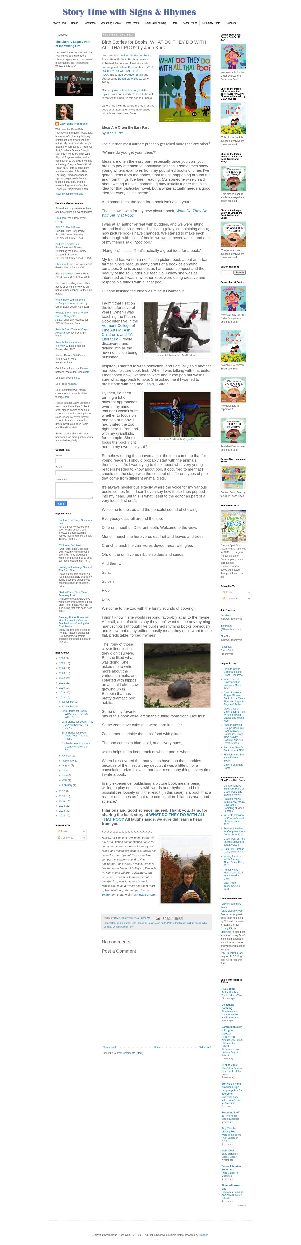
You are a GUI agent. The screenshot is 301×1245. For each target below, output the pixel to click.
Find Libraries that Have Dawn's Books (234, 757)
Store (175, 23)
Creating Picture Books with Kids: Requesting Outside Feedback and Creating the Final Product (74, 622)
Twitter (106, 894)
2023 (62, 673)
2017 (62, 791)
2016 (62, 796)
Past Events (132, 23)
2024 (62, 668)
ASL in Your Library (232, 953)
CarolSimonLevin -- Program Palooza (232, 1030)
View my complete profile (69, 193)
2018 (62, 697)
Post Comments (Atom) (130, 1053)
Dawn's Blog (59, 23)
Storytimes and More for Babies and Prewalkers (230, 1014)
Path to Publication (176, 923)
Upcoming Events (111, 23)
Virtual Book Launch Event (70, 299)
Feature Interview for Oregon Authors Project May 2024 (234, 831)
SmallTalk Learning (155, 23)
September (68, 760)
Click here (60, 218)
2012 (62, 815)
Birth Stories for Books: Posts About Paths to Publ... (75, 735)
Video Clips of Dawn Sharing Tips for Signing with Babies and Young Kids (234, 714)
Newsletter (231, 23)
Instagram (226, 625)
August (66, 765)
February (67, 785)
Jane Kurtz (128, 67)
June (65, 775)
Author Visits (190, 23)
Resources (90, 23)
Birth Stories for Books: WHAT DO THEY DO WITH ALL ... (75, 713)
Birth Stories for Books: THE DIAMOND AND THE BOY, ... (77, 724)
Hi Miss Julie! (230, 1065)
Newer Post (109, 1047)
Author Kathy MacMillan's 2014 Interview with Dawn (233, 874)
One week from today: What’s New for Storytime (231, 1100)
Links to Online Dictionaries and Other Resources (233, 672)
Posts (62, 831)
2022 (62, 677)
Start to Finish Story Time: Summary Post (73, 594)
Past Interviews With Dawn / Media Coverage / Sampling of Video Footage (234, 804)
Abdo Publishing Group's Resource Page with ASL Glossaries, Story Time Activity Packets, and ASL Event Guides (234, 733)
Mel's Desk (228, 1150)
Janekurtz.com (145, 894)
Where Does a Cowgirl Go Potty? (71, 316)
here (88, 208)
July (65, 770)
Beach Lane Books (129, 78)
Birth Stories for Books (137, 55)
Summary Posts (211, 23)
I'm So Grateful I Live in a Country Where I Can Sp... (76, 746)
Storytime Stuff (231, 1112)
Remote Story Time (66, 312)
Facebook (226, 646)
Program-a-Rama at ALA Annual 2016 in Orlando (232, 1195)
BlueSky (225, 636)
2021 (62, 682)
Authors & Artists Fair (67, 244)
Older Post (205, 1047)
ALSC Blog (228, 988)
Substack (226, 615)
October (67, 755)
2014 (62, 805)
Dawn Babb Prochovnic (74, 123)
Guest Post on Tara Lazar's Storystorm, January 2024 (234, 841)
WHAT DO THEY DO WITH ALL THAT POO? (128, 71)
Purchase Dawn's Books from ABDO (234, 749)
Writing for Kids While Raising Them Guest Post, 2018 (234, 861)
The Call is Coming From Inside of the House (232, 1071)
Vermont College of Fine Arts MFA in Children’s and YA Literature (118, 332)
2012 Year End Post (70, 545)
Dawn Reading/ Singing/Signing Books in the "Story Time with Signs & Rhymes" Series (234, 698)
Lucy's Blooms (67, 303)
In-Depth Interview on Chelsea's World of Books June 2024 (234, 820)
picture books (194, 923)
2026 (62, 658)
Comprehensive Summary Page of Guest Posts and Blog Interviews (234, 790)
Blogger (203, 1235)
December (68, 701)
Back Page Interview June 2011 (232, 885)
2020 (62, 687)
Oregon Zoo (189, 439)
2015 (62, 801)
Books (74, 23)
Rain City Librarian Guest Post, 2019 (234, 850)
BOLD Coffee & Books (67, 227)
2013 (62, 810)
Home (157, 1047)
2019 (62, 692)
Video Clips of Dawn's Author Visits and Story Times (232, 684)
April (65, 780)
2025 (62, 663)
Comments (65, 837)
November (68, 706)
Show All (242, 1206)
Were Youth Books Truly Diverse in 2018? (231, 1137)
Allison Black (135, 74)
